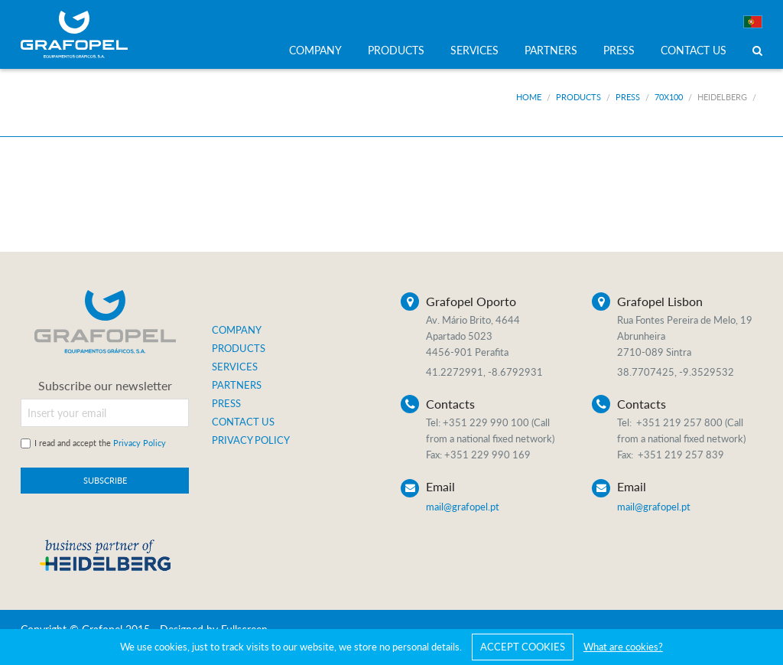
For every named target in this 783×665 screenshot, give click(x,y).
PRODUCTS (396, 50)
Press (628, 97)
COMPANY (315, 50)
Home (528, 97)
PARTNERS (551, 50)
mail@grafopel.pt (462, 506)
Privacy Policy (139, 443)
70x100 (669, 97)
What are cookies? (623, 647)
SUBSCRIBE (105, 480)
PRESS (619, 50)
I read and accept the (100, 443)
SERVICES (474, 50)
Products (578, 97)
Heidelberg (722, 97)
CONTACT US (693, 50)
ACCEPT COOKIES (522, 647)
